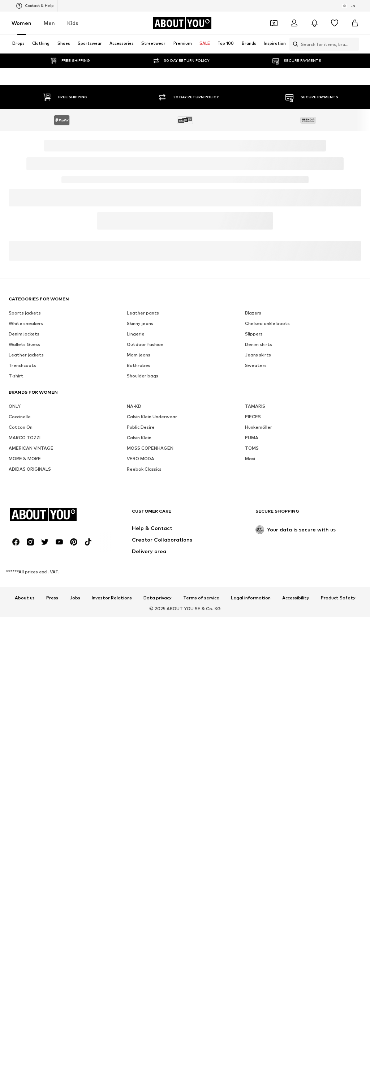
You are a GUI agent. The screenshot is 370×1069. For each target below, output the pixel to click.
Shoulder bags (142, 376)
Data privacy (157, 597)
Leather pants (143, 313)
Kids (72, 23)
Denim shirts (258, 344)
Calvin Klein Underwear (152, 416)
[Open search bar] (293, 44)
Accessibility (295, 597)
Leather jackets (26, 355)
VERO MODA (140, 458)
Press (52, 597)
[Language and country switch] (349, 6)
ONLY (15, 406)
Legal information (251, 597)
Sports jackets (25, 313)
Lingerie (136, 334)
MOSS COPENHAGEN (150, 448)
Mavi (250, 458)
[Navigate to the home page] (182, 23)
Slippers (254, 334)
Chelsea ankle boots (267, 323)
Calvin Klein (139, 437)
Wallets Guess (24, 344)
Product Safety (338, 597)
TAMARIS (255, 406)
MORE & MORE (25, 458)
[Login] (294, 23)
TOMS (252, 448)
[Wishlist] (334, 23)
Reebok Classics (144, 469)
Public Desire (141, 427)
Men (49, 23)
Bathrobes (138, 365)
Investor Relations (112, 597)
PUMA (251, 437)
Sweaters (256, 365)
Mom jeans (138, 355)
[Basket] (354, 23)
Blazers (253, 313)
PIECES (253, 416)
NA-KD (134, 406)
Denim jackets (24, 334)
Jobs (75, 597)
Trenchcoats (22, 365)
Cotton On (21, 427)
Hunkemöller (258, 427)
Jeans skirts (258, 355)
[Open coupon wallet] (274, 23)
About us (25, 597)
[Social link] (16, 542)
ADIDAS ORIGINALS (30, 469)
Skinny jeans (140, 323)
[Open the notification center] (314, 23)
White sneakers (26, 323)
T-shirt (16, 376)
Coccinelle (20, 416)
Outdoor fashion (145, 344)
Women (21, 23)
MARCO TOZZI (24, 437)
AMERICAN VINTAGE (31, 448)
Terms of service (201, 597)
